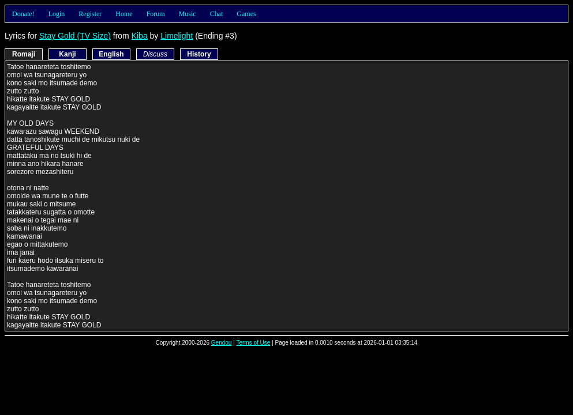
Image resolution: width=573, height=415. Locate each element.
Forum (156, 14)
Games (246, 14)
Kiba (140, 35)
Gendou (221, 342)
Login (56, 14)
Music (187, 14)
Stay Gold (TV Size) (75, 35)
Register (90, 14)
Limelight (176, 35)
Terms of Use (253, 342)
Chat (216, 14)
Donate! (23, 14)
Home (123, 14)
